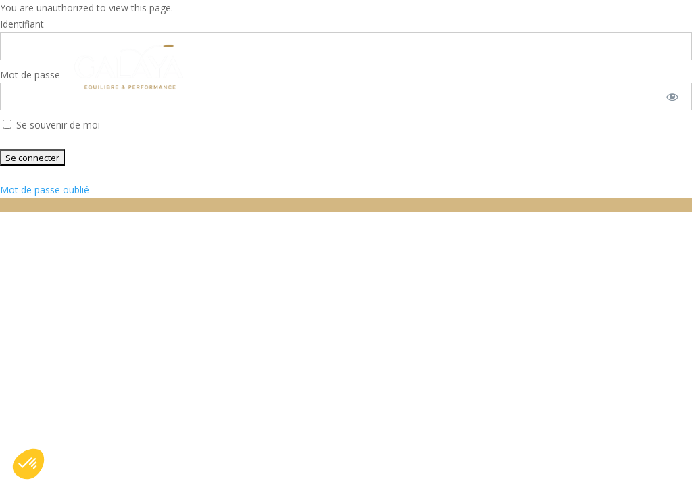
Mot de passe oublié (44, 189)
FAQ (517, 42)
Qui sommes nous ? (420, 42)
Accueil (206, 42)
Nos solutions (291, 42)
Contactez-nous (233, 89)
